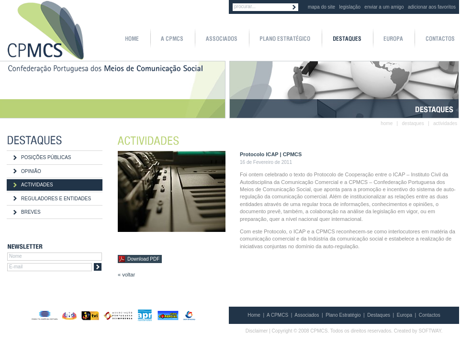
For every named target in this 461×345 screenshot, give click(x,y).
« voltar (126, 274)
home (387, 123)
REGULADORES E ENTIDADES (56, 198)
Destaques (378, 315)
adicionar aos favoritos (432, 7)
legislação (349, 7)
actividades (445, 123)
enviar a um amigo (384, 7)
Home (253, 315)
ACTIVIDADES (37, 184)
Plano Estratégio (343, 315)
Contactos (429, 315)
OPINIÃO (31, 171)
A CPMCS (277, 315)
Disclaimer (257, 331)
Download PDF (143, 259)
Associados (306, 315)
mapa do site (321, 7)
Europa (404, 315)
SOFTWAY (429, 331)
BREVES (31, 212)
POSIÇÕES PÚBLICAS (46, 157)
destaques (413, 123)
